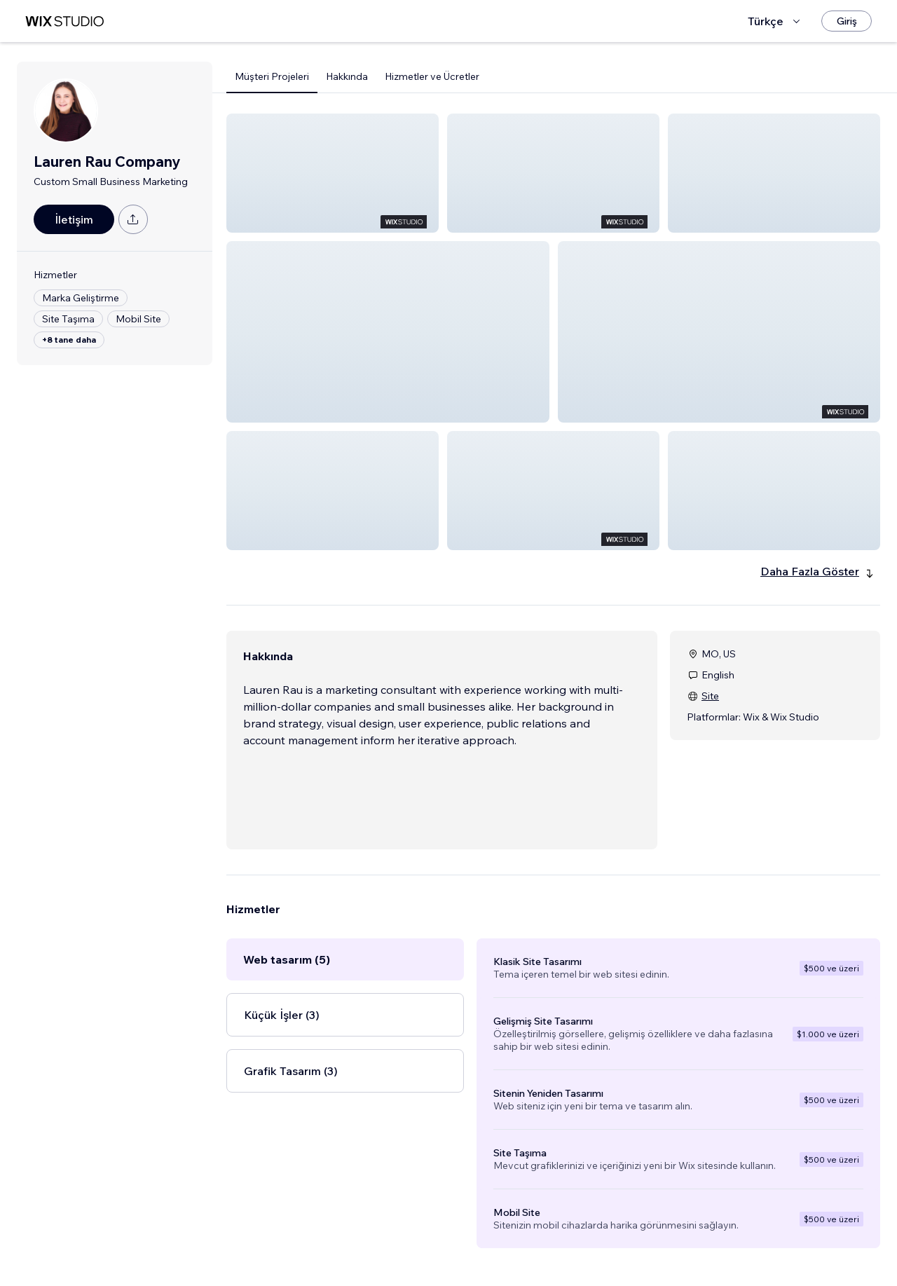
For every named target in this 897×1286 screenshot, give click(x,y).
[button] (332, 173)
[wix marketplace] (64, 21)
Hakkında (347, 76)
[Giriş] (846, 21)
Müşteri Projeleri (272, 76)
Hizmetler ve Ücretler (432, 76)
